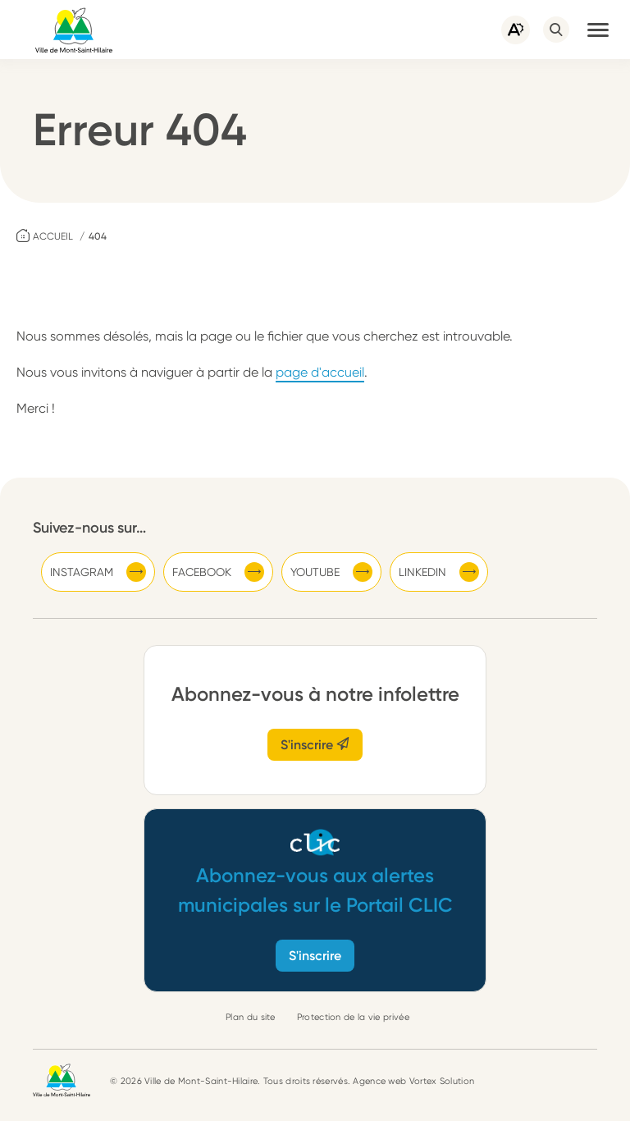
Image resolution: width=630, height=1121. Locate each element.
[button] (598, 29)
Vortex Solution (442, 1081)
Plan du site (251, 1017)
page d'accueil (320, 372)
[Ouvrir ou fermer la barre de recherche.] (556, 29)
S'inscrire (315, 745)
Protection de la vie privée (353, 1017)
